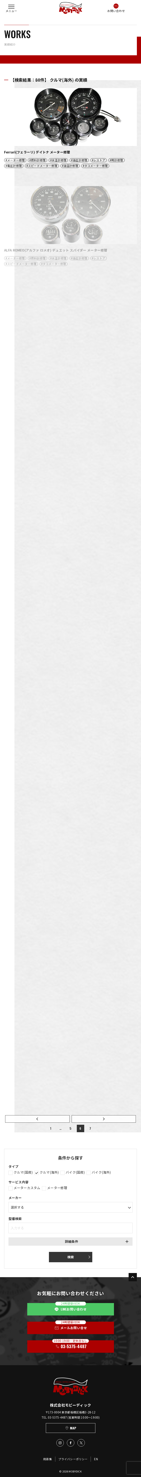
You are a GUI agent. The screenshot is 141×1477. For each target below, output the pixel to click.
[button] (11, 8)
